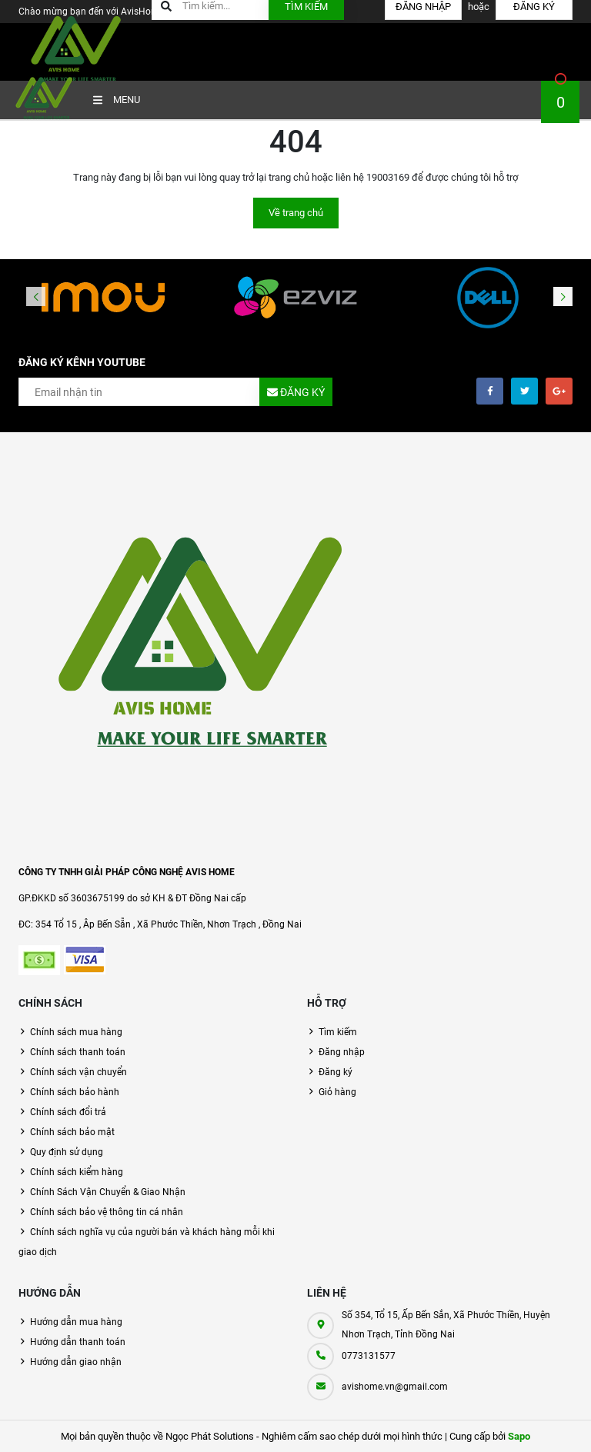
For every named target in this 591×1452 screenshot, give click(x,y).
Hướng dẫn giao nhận (76, 1362)
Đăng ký (335, 1072)
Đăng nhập (342, 1052)
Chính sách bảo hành (74, 1092)
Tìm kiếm (338, 1032)
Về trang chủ (296, 212)
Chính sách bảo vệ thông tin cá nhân (106, 1212)
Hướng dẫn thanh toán (77, 1342)
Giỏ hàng (337, 1092)
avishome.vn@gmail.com (395, 1386)
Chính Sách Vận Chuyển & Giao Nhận (107, 1192)
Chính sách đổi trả (68, 1112)
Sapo (519, 1436)
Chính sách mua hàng (76, 1032)
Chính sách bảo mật (72, 1132)
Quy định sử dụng (66, 1152)
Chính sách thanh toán (77, 1052)
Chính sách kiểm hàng (76, 1172)
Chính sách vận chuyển (78, 1072)
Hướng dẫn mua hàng (76, 1322)
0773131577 (369, 1355)
